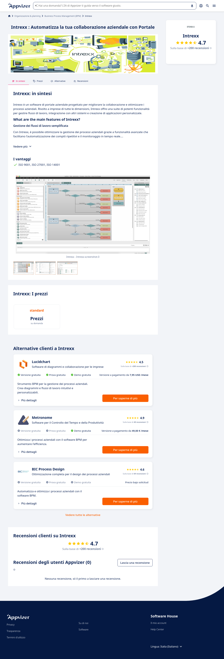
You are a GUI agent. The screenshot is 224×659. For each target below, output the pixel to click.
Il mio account (158, 623)
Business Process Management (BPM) (62, 15)
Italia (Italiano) (171, 646)
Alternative (58, 81)
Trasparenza (13, 631)
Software (84, 629)
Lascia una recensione (135, 563)
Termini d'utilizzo (16, 637)
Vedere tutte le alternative (82, 515)
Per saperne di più (125, 398)
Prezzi (38, 81)
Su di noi (83, 623)
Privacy (10, 624)
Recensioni (80, 81)
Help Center (157, 629)
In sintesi (18, 81)
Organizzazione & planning (27, 15)
